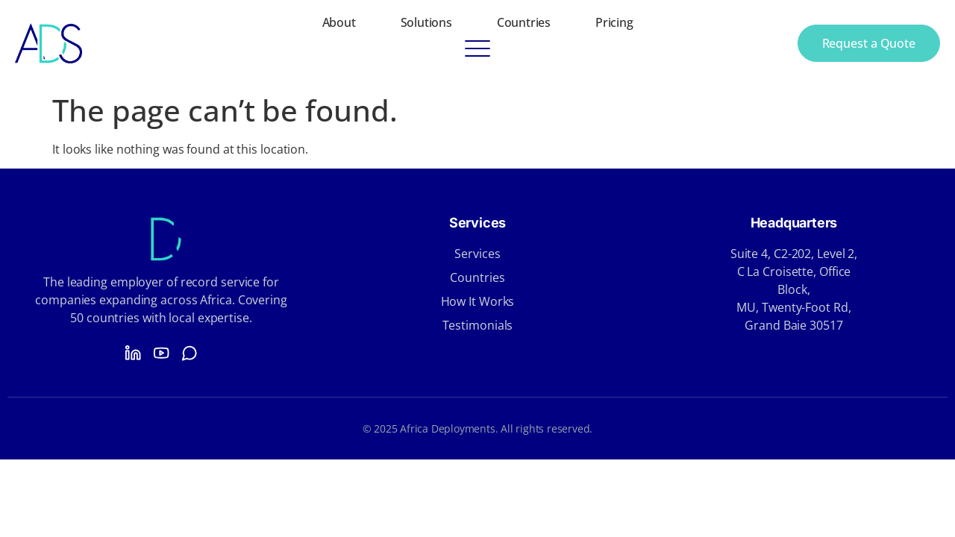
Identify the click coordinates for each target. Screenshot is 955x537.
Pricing (614, 22)
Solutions (426, 22)
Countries (524, 22)
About (339, 22)
